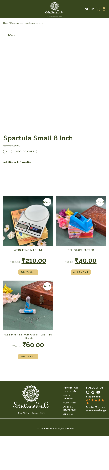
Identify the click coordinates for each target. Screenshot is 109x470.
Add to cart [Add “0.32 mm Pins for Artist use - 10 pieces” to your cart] (28, 391)
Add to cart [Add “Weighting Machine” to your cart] (28, 306)
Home (6, 23)
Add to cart (26, 185)
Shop (89, 9)
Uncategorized (16, 23)
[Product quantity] (7, 186)
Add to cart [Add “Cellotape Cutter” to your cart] (80, 306)
